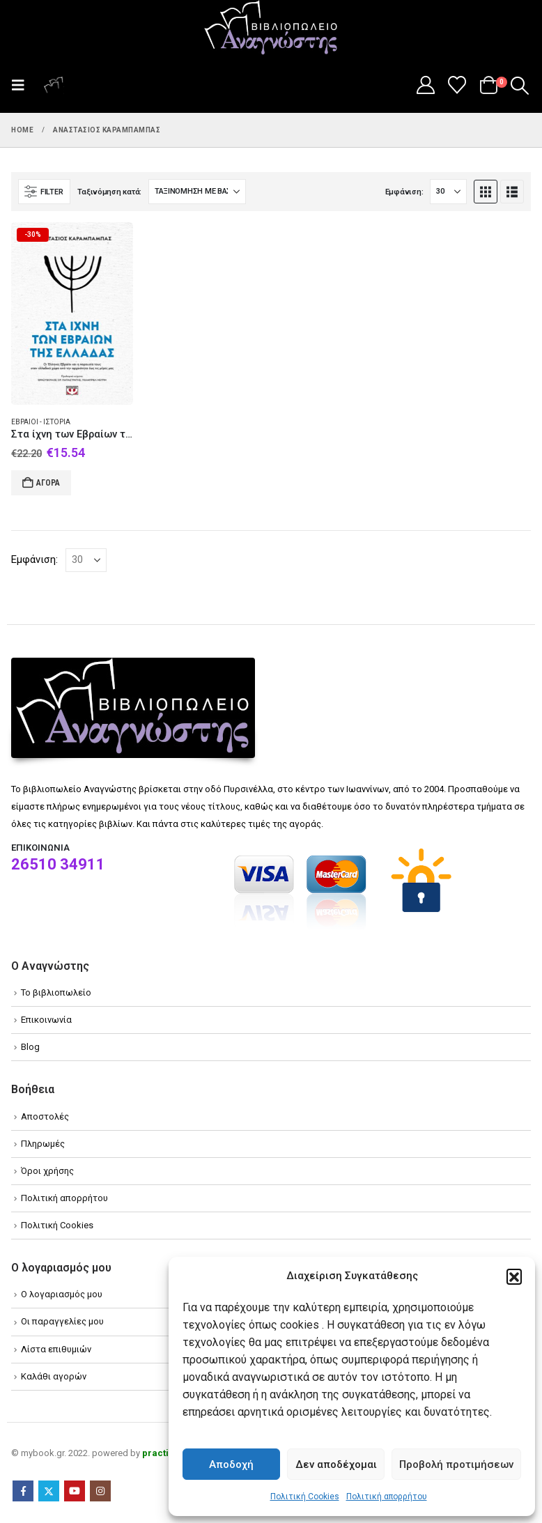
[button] (514, 1276)
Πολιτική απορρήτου (386, 1496)
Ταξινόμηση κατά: (109, 191)
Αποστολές (45, 1116)
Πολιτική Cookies (304, 1496)
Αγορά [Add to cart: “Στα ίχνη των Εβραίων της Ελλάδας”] (48, 483)
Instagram (100, 1491)
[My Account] (425, 85)
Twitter (48, 1491)
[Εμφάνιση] (448, 191)
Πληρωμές (43, 1143)
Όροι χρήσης (47, 1171)
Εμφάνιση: (404, 191)
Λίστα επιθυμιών (56, 1349)
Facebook (23, 1491)
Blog (30, 1047)
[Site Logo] (271, 28)
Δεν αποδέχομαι (336, 1464)
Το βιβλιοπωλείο (56, 992)
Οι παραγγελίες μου (62, 1321)
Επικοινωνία (46, 1019)
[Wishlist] (457, 85)
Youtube (74, 1491)
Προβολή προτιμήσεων (456, 1464)
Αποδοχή (231, 1464)
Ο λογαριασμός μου (61, 1294)
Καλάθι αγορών (53, 1376)
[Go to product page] (72, 313)
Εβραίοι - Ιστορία (40, 422)
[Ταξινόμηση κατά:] (197, 191)
